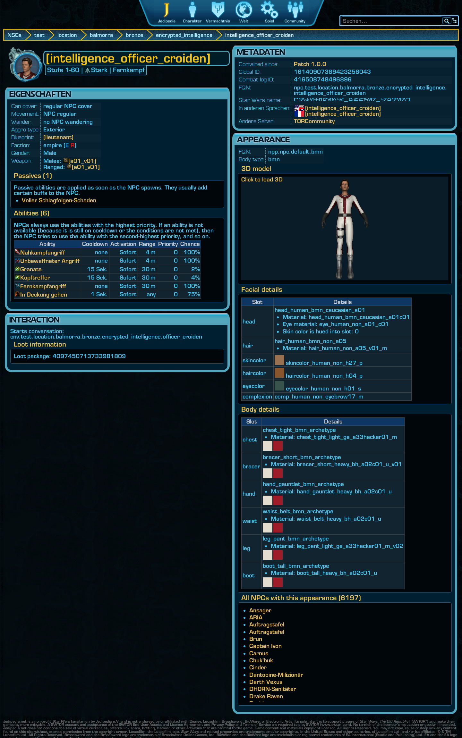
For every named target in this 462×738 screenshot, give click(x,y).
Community (295, 21)
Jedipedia (166, 21)
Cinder (258, 667)
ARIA (255, 617)
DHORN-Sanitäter (272, 688)
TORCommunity (314, 121)
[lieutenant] (58, 137)
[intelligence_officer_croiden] (310, 108)
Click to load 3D (262, 179)
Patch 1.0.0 (310, 64)
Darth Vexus (265, 681)
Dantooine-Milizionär (276, 674)
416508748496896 (323, 79)
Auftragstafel (266, 624)
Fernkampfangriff (43, 286)
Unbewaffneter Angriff (50, 260)
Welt (243, 21)
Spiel (269, 21)
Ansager (260, 610)
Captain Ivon (265, 645)
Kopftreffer (35, 277)
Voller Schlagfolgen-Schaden (59, 200)
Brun (255, 638)
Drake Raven (266, 696)
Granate (31, 269)
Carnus (258, 653)
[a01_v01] (82, 160)
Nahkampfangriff (42, 252)
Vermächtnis (218, 21)
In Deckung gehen (43, 294)
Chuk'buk (261, 660)
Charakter (192, 21)
